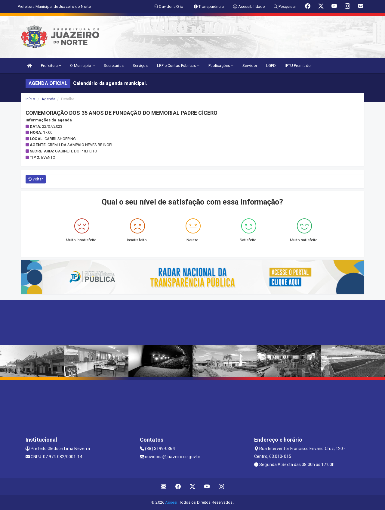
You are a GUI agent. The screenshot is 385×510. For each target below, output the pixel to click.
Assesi (171, 502)
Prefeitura (51, 65)
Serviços (140, 65)
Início (30, 99)
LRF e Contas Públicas (178, 65)
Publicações (220, 65)
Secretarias (114, 65)
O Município (82, 65)
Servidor (249, 65)
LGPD (271, 65)
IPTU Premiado (297, 65)
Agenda (49, 99)
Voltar (36, 179)
